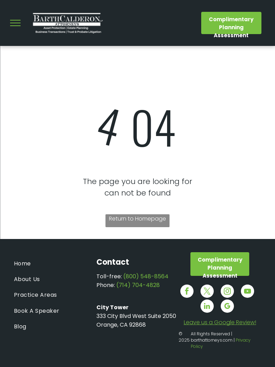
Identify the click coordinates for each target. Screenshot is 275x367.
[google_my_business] (227, 307)
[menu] (15, 23)
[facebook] (187, 292)
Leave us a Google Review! (220, 322)
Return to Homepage (137, 219)
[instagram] (227, 292)
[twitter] (207, 292)
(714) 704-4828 (138, 285)
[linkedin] (207, 307)
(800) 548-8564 (145, 276)
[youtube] (247, 292)
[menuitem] (55, 263)
